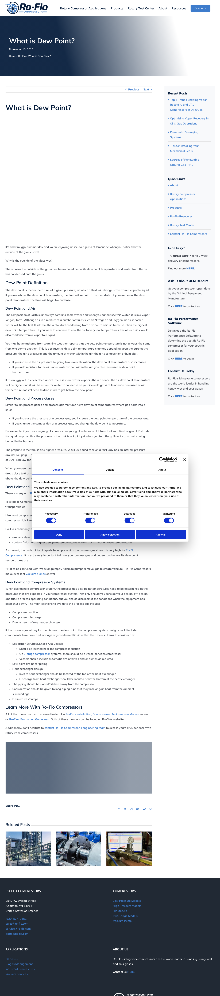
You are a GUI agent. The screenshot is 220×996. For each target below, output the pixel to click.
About (174, 185)
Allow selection (110, 534)
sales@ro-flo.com (17, 923)
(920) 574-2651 (16, 918)
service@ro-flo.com (18, 928)
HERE (190, 268)
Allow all (161, 534)
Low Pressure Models (127, 900)
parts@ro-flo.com (17, 933)
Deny (59, 534)
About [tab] (162, 469)
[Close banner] (184, 459)
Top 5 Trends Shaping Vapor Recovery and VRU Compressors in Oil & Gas (188, 105)
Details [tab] (110, 469)
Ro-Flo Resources (181, 216)
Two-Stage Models (125, 916)
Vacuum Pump (122, 920)
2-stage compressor (37, 654)
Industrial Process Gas (20, 969)
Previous (134, 89)
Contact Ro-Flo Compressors (188, 234)
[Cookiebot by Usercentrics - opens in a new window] (161, 459)
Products (176, 207)
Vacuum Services (17, 974)
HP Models (120, 911)
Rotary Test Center (182, 225)
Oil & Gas (12, 959)
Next (146, 89)
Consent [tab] (57, 469)
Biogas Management (19, 964)
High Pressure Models (127, 905)
